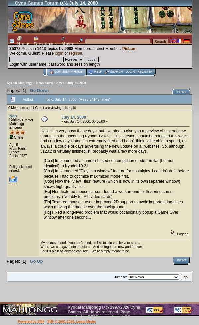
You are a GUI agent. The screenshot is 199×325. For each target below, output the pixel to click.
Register (144, 71)
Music (67, 41)
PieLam (129, 48)
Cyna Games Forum (36, 3)
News (60, 83)
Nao (13, 116)
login (59, 53)
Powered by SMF (31, 321)
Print (181, 92)
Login (130, 71)
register (75, 53)
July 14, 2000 (76, 83)
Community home (68, 71)
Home (23, 41)
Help (98, 71)
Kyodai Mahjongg (20, 83)
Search (116, 71)
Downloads (45, 41)
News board (44, 83)
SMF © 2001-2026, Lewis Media (71, 321)
